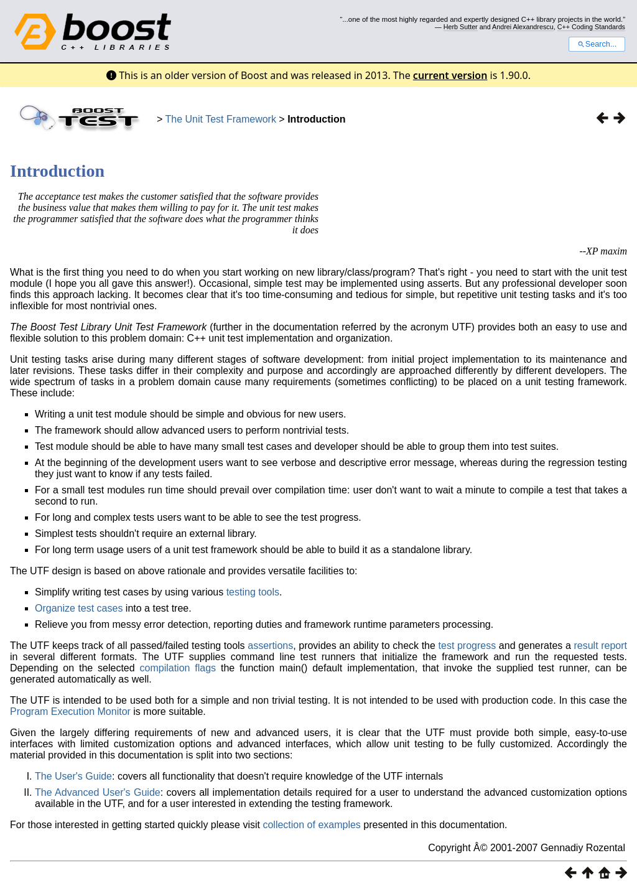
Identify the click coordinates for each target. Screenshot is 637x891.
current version (450, 75)
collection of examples (311, 824)
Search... (596, 44)
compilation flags (178, 668)
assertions (270, 645)
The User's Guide (73, 776)
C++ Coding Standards (591, 26)
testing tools (252, 592)
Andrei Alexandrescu (523, 26)
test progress (467, 645)
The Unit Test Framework (220, 119)
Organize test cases (79, 608)
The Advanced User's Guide (97, 792)
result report (600, 645)
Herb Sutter (461, 26)
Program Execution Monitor (70, 711)
